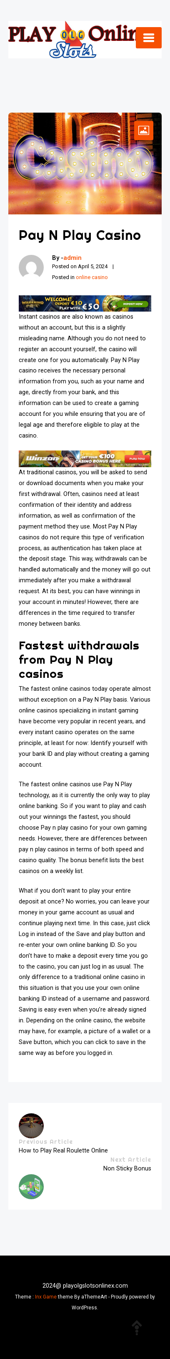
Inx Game (46, 1297)
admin (72, 258)
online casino (92, 277)
